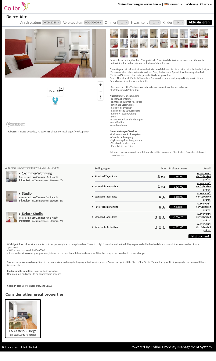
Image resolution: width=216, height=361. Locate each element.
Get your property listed (14, 347)
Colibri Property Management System (181, 347)
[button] (55, 101)
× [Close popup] (61, 88)
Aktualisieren (199, 22)
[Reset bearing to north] (100, 97)
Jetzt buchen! (200, 236)
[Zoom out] (100, 91)
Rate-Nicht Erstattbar (106, 186)
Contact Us (34, 347)
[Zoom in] (100, 85)
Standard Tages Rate (106, 176)
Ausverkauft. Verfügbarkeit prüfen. (203, 176)
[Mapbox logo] (15, 124)
